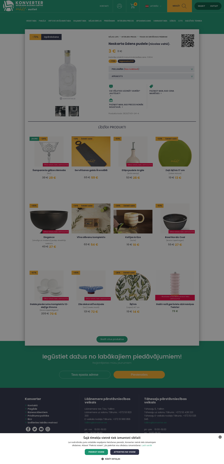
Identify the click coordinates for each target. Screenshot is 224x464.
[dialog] (112, 232)
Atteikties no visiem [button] (124, 452)
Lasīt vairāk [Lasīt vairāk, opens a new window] (147, 445)
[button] (112, 458)
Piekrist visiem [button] (96, 452)
